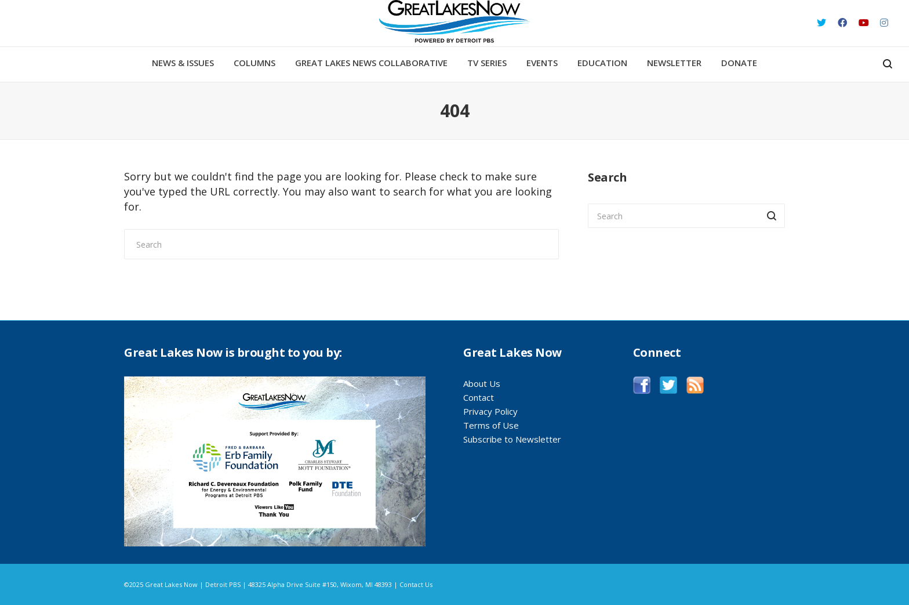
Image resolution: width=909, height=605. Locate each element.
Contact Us (415, 584)
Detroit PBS (223, 584)
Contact (478, 397)
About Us (481, 383)
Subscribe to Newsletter (512, 439)
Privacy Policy (490, 411)
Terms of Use (491, 425)
